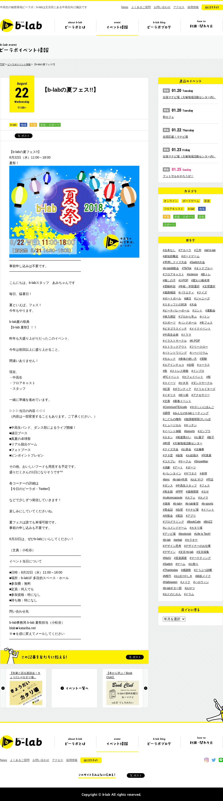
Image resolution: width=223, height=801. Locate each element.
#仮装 (179, 455)
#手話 (209, 479)
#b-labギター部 (172, 588)
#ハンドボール (187, 322)
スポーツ (169, 224)
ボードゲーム (191, 201)
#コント (197, 310)
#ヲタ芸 (168, 455)
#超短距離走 (170, 256)
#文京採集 (203, 552)
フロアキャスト (173, 209)
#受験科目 (169, 286)
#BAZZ (208, 521)
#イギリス (169, 395)
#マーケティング (200, 558)
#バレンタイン (172, 473)
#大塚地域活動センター (187, 443)
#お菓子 (199, 437)
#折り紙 (183, 395)
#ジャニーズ (202, 298)
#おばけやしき (183, 576)
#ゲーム (181, 564)
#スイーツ (169, 383)
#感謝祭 (186, 570)
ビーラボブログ (159, 27)
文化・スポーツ (50, 124)
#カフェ (190, 497)
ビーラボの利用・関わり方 (201, 27)
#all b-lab (210, 250)
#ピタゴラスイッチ (175, 328)
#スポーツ (169, 322)
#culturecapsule (172, 497)
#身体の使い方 (187, 358)
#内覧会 (168, 515)
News (124, 7)
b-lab (13, 124)
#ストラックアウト (175, 346)
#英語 (179, 515)
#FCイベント (171, 377)
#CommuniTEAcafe (175, 407)
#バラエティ (186, 292)
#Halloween (170, 582)
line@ (221, 760)
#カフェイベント (192, 377)
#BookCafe (193, 521)
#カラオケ (191, 540)
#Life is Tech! (202, 533)
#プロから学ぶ (187, 316)
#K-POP (195, 340)
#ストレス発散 (179, 371)
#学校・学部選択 (189, 286)
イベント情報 (117, 27)
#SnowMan (201, 461)
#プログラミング (173, 521)
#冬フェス (206, 322)
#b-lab (167, 540)
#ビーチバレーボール (176, 310)
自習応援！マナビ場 (175, 136)
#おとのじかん (172, 594)
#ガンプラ (204, 431)
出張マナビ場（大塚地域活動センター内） (189, 97)
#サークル (184, 461)
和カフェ (168, 117)
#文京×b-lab (185, 552)
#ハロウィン (201, 582)
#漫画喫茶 (192, 491)
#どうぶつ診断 (203, 570)
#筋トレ (206, 274)
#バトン (205, 316)
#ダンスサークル (202, 383)
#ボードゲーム (190, 256)
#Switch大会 (197, 262)
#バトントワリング (175, 352)
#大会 (193, 304)
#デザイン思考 (172, 546)
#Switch (168, 564)
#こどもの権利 (172, 419)
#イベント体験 (172, 431)
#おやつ (190, 588)
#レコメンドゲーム (175, 527)
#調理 (166, 413)
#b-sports (207, 503)
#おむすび (196, 479)
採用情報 (193, 7)
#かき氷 (183, 383)
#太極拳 (199, 449)
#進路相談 (169, 292)
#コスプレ (169, 461)
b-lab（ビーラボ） (21, 25)
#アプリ (191, 515)
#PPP (179, 491)
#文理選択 (209, 286)
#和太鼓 (168, 491)
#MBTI (167, 576)
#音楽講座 (180, 558)
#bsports (189, 431)
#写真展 (206, 455)
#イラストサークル (175, 340)
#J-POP (183, 280)
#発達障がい (183, 437)
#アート (178, 467)
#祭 (208, 377)
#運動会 (210, 310)
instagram (206, 760)
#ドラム (189, 594)
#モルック (169, 358)
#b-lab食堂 (192, 503)
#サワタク (190, 473)
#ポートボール (172, 298)
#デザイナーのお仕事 (197, 546)
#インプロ (197, 371)
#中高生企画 (170, 334)
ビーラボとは (75, 27)
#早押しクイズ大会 (175, 262)
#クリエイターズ (204, 389)
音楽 (207, 201)
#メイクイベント (200, 328)
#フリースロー (199, 346)
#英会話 (168, 509)
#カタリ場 (196, 527)
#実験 (203, 358)
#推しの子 (169, 280)
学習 (33, 124)
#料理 (166, 443)
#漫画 (166, 503)
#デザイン (169, 552)
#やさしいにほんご (202, 407)
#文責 (166, 401)
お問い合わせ (162, 7)
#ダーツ (191, 467)
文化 (201, 216)
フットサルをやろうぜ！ (178, 176)
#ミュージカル (172, 425)
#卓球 (203, 473)
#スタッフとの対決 (175, 304)
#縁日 (187, 298)
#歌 (165, 371)
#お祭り (193, 564)
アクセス (178, 7)
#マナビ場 (192, 509)
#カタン (168, 437)
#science (192, 274)
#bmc (166, 479)
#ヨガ (205, 491)
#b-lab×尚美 (180, 479)
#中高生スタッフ (186, 485)
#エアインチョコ (173, 364)
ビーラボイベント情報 (19, 64)
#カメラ (203, 497)
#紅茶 (166, 389)
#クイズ (202, 292)
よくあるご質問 (141, 7)
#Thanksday (170, 570)
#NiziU (167, 558)
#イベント (207, 509)
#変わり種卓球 (200, 280)
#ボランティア (182, 389)
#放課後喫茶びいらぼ (197, 419)
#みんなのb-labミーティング (190, 413)
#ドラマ (186, 334)
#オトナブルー (203, 268)
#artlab (178, 540)
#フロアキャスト (173, 274)
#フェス (205, 485)
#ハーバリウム (199, 352)
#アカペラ (184, 250)
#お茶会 (186, 449)
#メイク (185, 582)
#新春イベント (182, 401)
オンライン (171, 201)
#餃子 (210, 437)
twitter (214, 760)
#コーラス (203, 364)
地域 (23, 124)
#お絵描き (192, 455)
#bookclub (184, 533)
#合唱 (190, 364)
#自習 (179, 509)
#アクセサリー (200, 395)
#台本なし (169, 250)
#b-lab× (177, 503)
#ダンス (168, 485)
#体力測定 (169, 316)
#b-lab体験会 (171, 268)
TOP (2, 64)
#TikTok (186, 268)
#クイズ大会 (170, 449)
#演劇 (166, 467)
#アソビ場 (169, 533)
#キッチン (190, 425)
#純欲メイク (203, 576)
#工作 (197, 250)
